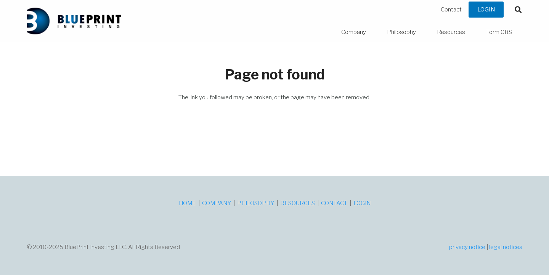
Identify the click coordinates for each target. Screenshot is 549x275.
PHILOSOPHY (255, 203)
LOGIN (362, 203)
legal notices (505, 247)
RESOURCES (297, 203)
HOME (187, 203)
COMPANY (216, 203)
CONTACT (334, 203)
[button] (518, 10)
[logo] (74, 21)
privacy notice (467, 247)
